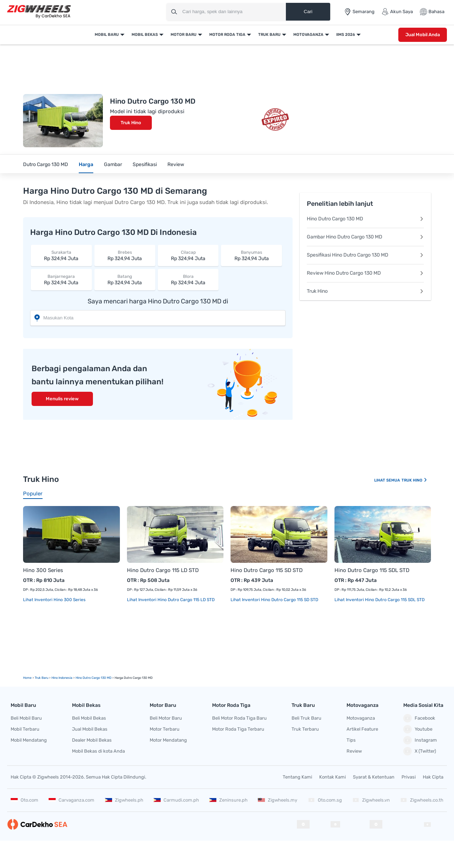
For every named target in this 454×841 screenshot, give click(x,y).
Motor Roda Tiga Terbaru (238, 729)
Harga (86, 164)
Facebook (419, 718)
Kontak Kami (332, 777)
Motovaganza (308, 34)
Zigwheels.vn (371, 800)
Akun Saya (397, 11)
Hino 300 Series (43, 570)
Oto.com (24, 800)
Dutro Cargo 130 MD (45, 164)
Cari (308, 11)
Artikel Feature (362, 729)
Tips (351, 740)
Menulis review (62, 398)
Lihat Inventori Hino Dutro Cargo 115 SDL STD (379, 599)
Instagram (420, 740)
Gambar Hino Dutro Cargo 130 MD (365, 237)
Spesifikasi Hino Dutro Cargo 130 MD (365, 255)
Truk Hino (131, 122)
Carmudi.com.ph (176, 800)
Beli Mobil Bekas (89, 718)
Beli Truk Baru (306, 718)
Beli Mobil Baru (26, 718)
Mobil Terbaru (25, 729)
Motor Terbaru (164, 729)
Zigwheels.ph (124, 800)
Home (27, 678)
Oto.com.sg (325, 800)
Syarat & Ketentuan (373, 777)
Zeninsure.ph (228, 800)
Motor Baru (183, 34)
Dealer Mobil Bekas (92, 740)
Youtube (417, 729)
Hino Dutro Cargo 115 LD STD (163, 570)
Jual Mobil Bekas (89, 729)
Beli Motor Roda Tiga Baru (239, 718)
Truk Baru (269, 34)
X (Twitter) (419, 751)
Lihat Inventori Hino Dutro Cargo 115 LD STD (171, 599)
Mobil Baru (107, 34)
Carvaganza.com (71, 800)
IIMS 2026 (345, 34)
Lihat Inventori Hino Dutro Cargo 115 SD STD (274, 599)
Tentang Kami (297, 777)
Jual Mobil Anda (422, 34)
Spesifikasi (145, 164)
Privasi (409, 777)
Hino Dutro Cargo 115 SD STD (267, 570)
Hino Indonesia (61, 678)
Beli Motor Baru (166, 718)
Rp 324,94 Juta (61, 255)
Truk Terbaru (305, 729)
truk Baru (41, 678)
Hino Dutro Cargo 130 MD (365, 219)
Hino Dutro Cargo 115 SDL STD (371, 570)
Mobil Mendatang (29, 740)
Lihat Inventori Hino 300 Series (54, 599)
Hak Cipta (433, 777)
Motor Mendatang (168, 740)
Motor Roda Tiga (227, 34)
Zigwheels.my (277, 800)
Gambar (113, 164)
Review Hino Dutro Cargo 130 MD (365, 273)
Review (175, 164)
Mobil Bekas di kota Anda (98, 751)
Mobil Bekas (145, 34)
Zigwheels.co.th (421, 800)
